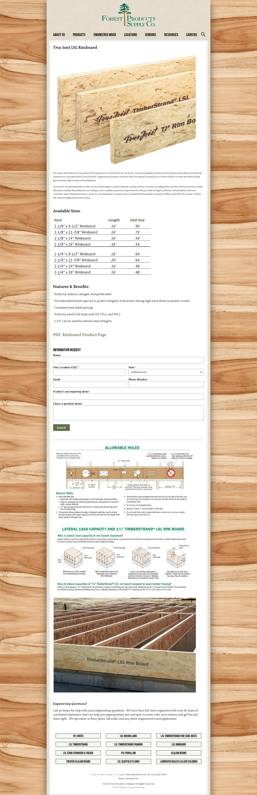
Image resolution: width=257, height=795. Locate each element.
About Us (59, 34)
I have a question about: (67, 403)
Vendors (150, 34)
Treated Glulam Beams (78, 761)
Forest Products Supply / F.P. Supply (107, 774)
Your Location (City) (65, 367)
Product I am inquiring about (71, 391)
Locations (130, 34)
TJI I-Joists (78, 736)
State (131, 367)
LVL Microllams (128, 736)
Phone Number (138, 379)
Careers (191, 34)
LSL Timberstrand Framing (128, 744)
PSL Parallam (128, 753)
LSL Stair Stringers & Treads (78, 753)
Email (56, 379)
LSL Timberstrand (78, 744)
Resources (171, 34)
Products (79, 34)
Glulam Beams (178, 753)
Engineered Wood (105, 34)
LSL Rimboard (179, 744)
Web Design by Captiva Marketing (128, 787)
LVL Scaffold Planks (128, 761)
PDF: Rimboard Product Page (79, 335)
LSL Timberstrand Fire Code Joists (179, 736)
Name (57, 355)
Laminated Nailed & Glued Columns (178, 761)
